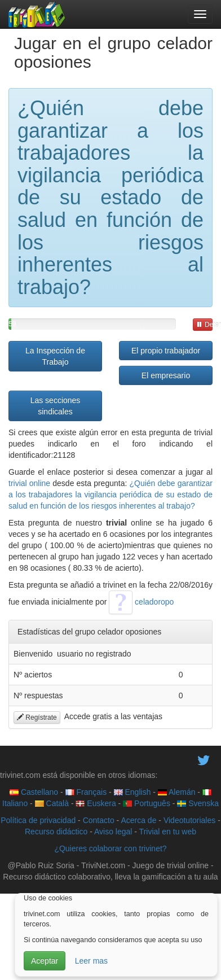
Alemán (177, 792)
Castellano (34, 792)
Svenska (198, 803)
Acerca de (138, 820)
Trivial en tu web (167, 831)
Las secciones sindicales (55, 406)
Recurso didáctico (56, 831)
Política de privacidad (38, 820)
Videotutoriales (189, 820)
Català (52, 803)
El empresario (166, 375)
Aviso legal (113, 831)
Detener (204, 325)
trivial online (29, 483)
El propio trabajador (165, 350)
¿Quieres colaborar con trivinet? (110, 848)
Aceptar (44, 960)
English (132, 792)
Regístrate (37, 717)
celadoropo (141, 601)
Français (86, 792)
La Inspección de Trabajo (55, 356)
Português (146, 803)
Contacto (98, 820)
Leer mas (91, 960)
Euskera (96, 803)
